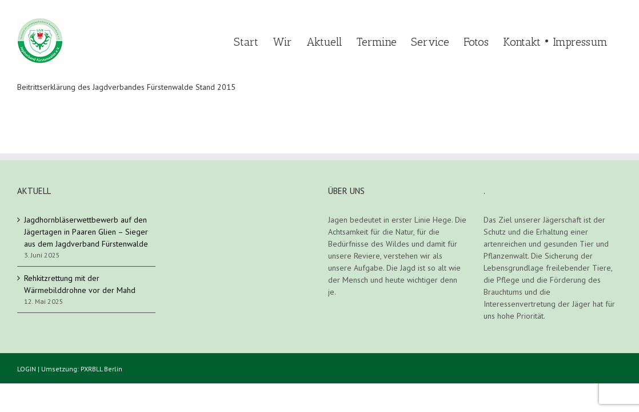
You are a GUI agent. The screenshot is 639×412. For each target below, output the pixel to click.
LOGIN (26, 369)
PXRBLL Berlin (101, 369)
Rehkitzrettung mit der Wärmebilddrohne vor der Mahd (79, 284)
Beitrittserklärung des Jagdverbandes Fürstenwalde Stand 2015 (126, 87)
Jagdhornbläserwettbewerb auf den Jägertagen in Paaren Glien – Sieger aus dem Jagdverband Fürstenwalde (86, 232)
